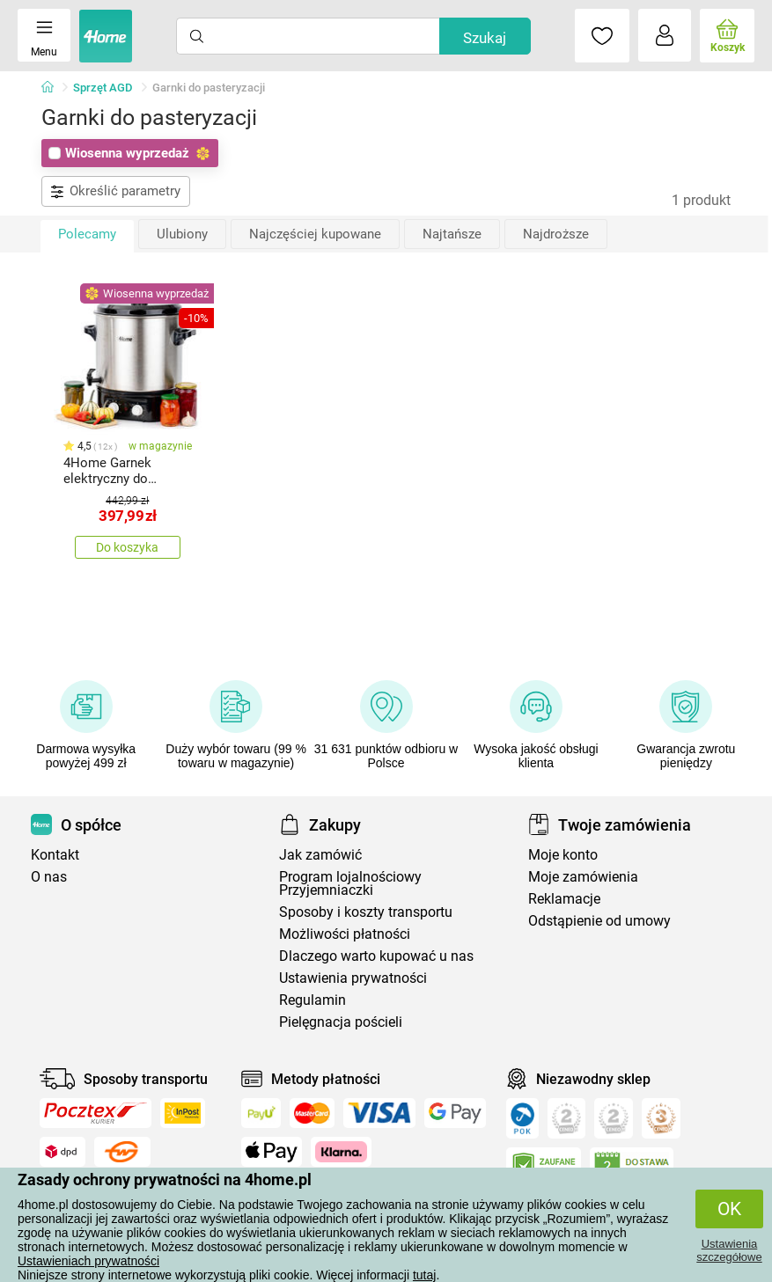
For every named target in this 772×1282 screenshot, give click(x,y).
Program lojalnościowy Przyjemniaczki (350, 883)
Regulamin (312, 1000)
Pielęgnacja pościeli (340, 1022)
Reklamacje (564, 898)
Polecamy (87, 234)
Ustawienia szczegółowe (728, 1250)
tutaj (424, 1275)
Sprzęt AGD (103, 87)
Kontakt (55, 854)
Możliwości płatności (344, 934)
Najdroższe (556, 234)
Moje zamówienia (583, 876)
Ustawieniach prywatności (88, 1261)
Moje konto (563, 854)
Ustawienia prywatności (353, 978)
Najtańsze (452, 234)
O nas (49, 876)
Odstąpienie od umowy (599, 920)
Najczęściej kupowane (315, 234)
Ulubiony (182, 234)
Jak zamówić (320, 854)
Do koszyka (127, 547)
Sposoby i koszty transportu (365, 912)
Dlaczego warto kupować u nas (376, 956)
